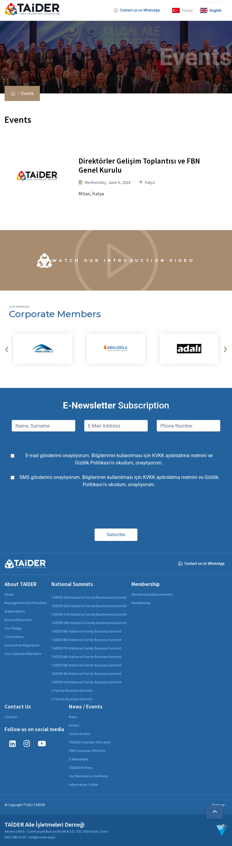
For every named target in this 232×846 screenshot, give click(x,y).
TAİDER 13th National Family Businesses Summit (89, 597)
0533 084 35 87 (15, 837)
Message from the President (26, 602)
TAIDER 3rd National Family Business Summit (86, 682)
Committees (14, 636)
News (73, 716)
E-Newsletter (79, 759)
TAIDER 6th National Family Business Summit (86, 656)
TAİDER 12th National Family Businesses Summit (89, 606)
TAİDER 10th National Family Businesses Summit (89, 622)
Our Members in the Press (88, 776)
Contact (11, 716)
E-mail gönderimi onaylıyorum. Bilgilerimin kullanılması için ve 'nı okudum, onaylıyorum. (119, 459)
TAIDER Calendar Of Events (89, 742)
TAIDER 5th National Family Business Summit (86, 665)
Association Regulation (22, 645)
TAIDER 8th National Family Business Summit (86, 639)
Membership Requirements (152, 594)
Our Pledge (13, 628)
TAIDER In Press (80, 767)
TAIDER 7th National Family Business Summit (86, 648)
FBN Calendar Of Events (87, 750)
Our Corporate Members (23, 653)
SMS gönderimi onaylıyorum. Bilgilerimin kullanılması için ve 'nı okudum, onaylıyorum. (119, 480)
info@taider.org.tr (42, 837)
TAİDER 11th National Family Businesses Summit (89, 614)
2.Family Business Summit (71, 690)
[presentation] (7, 349)
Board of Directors (18, 619)
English (210, 10)
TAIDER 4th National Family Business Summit (86, 673)
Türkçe (182, 10)
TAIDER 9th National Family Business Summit (86, 631)
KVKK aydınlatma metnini (179, 455)
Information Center (83, 784)
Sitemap (217, 804)
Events (27, 93)
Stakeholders (15, 611)
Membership (140, 602)
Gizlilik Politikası (92, 463)
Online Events (79, 733)
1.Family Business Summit (71, 699)
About (9, 594)
